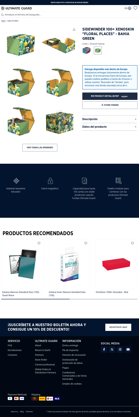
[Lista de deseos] (135, 8)
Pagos (65, 367)
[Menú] (135, 15)
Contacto (12, 355)
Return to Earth (42, 350)
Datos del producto (94, 126)
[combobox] (66, 15)
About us (14, 412)
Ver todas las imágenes (40, 147)
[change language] (128, 8)
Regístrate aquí (118, 327)
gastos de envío (82, 412)
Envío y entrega (70, 345)
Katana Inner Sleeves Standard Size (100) (67, 294)
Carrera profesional (45, 364)
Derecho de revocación (74, 355)
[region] (69, 268)
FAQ (10, 345)
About (38, 345)
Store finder (41, 359)
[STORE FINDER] (109, 96)
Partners (39, 355)
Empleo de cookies (72, 383)
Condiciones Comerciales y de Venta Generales (74, 375)
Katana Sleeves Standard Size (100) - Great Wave (21, 294)
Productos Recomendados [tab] (38, 233)
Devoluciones (15, 350)
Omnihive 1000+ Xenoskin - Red (112, 292)
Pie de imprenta (70, 350)
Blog (22, 412)
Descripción (89, 119)
